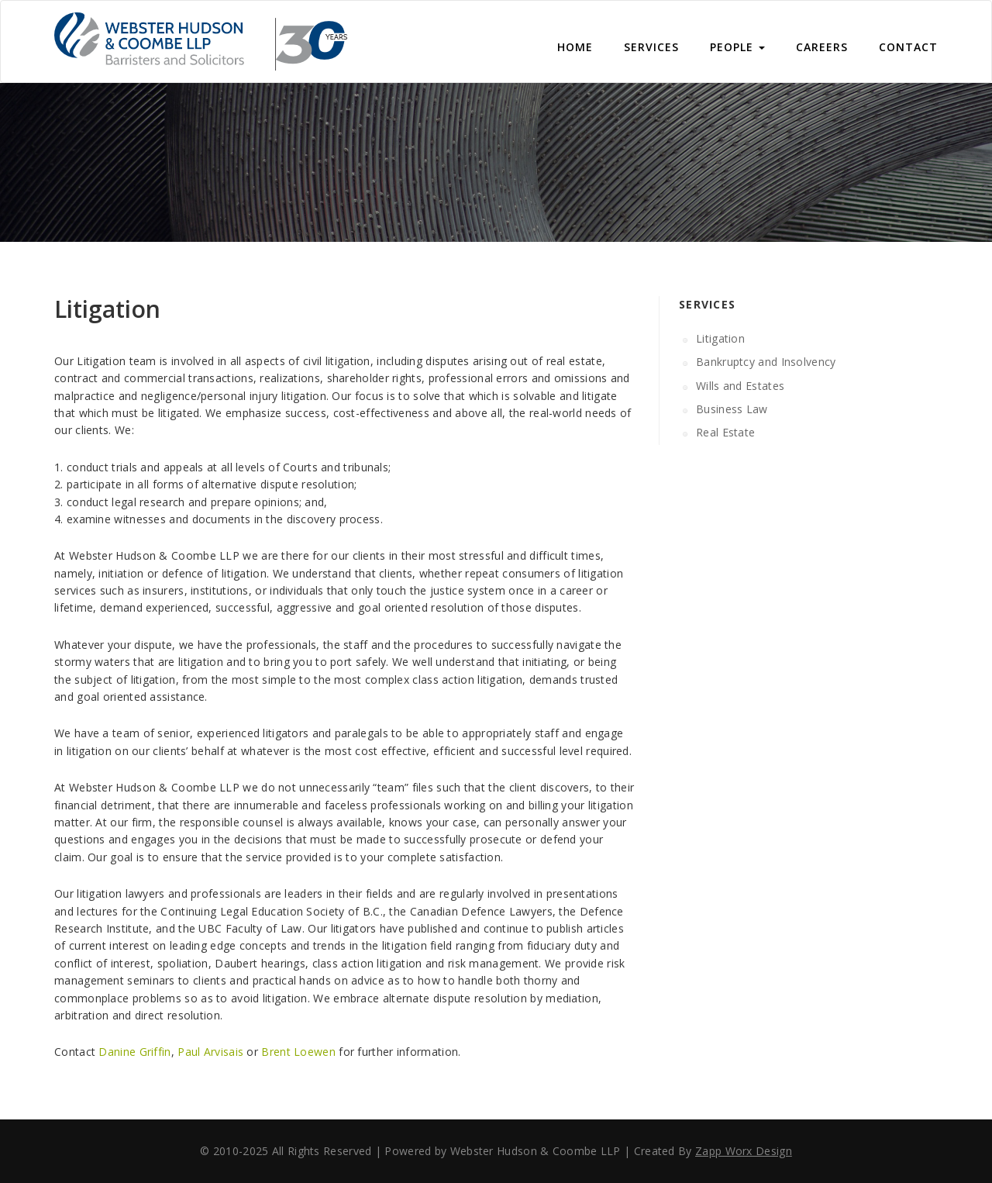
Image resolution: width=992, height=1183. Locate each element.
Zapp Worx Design (743, 1150)
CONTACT (908, 47)
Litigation (720, 338)
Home (575, 47)
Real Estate (725, 432)
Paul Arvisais (210, 1051)
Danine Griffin (134, 1051)
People (737, 47)
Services (651, 47)
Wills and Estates (740, 385)
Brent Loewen (298, 1051)
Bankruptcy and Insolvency (766, 361)
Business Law (732, 409)
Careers (822, 47)
